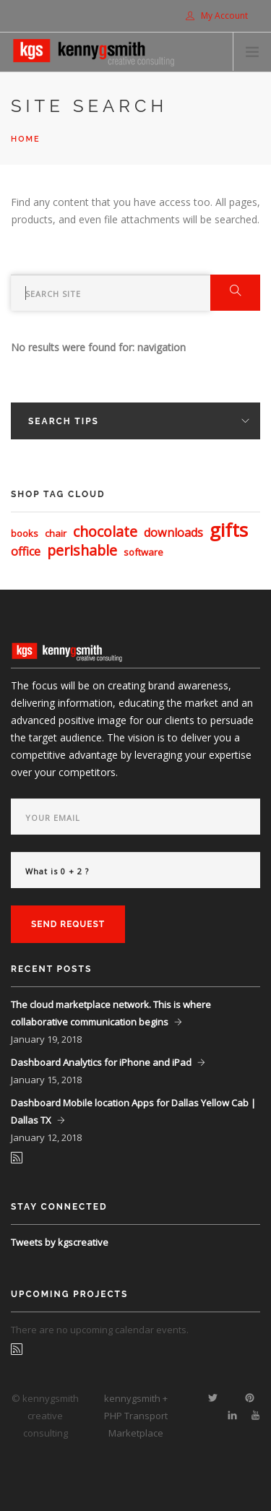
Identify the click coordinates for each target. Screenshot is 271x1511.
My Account (217, 15)
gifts (229, 530)
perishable (82, 550)
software (143, 552)
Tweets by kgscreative (59, 1242)
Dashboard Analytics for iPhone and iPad (101, 1062)
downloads (173, 533)
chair (55, 533)
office (25, 551)
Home (25, 139)
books (24, 533)
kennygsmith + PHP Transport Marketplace (136, 1415)
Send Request (68, 924)
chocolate (105, 531)
